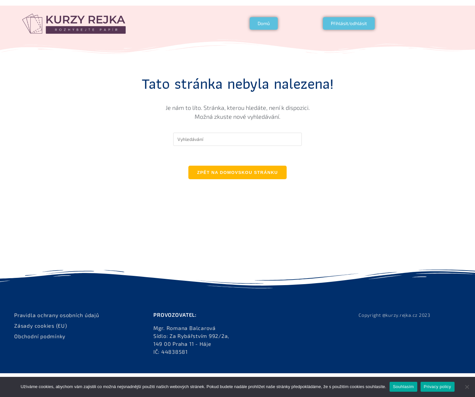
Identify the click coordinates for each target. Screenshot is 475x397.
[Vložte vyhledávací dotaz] (237, 139)
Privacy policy (437, 386)
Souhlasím (403, 386)
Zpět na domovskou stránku (237, 172)
